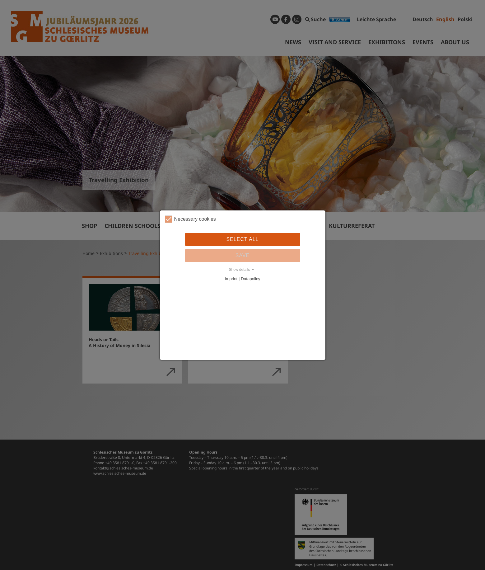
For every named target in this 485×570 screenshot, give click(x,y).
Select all (242, 239)
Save (243, 255)
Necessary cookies (190, 219)
